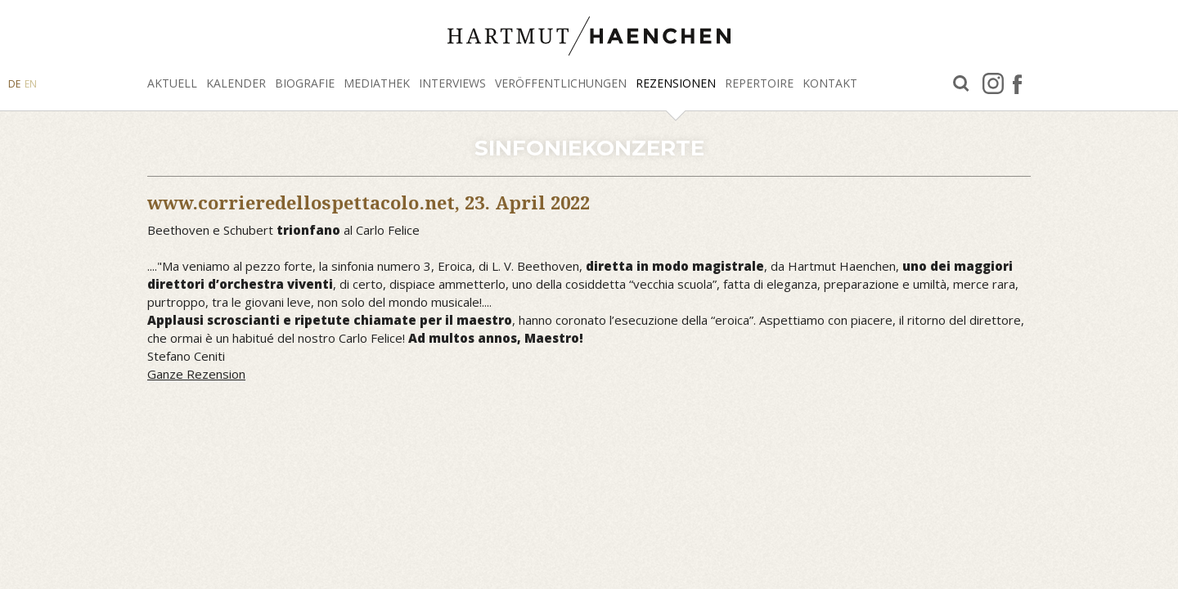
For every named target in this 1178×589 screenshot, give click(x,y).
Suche (961, 84)
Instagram (993, 83)
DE (14, 84)
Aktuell (172, 83)
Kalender (236, 83)
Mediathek (377, 83)
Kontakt (830, 83)
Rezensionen (676, 83)
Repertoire (759, 83)
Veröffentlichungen (561, 83)
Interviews (452, 83)
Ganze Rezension (196, 374)
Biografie (305, 83)
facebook (1017, 83)
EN (31, 84)
